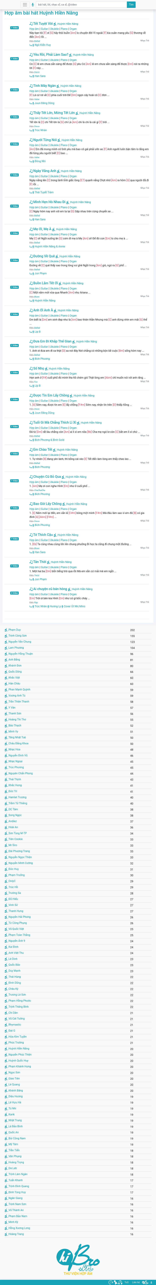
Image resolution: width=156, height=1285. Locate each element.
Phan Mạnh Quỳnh (17, 689)
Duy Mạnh (12, 970)
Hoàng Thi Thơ (15, 719)
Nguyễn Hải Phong (18, 916)
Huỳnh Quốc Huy (16, 1060)
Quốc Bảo (12, 964)
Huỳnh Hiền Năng (67, 23)
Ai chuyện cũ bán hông (48, 589)
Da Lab (11, 1168)
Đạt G (10, 1030)
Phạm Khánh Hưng (18, 1066)
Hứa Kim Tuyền (16, 1036)
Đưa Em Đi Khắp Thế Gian (50, 341)
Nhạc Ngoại (13, 761)
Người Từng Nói (43, 140)
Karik (10, 1114)
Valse (36, 99)
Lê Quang (12, 1084)
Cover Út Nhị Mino (73, 606)
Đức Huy (12, 869)
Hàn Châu (12, 683)
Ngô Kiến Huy (41, 45)
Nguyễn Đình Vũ (16, 755)
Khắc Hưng (13, 785)
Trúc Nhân (39, 130)
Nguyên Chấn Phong (19, 773)
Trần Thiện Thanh (17, 701)
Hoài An (11, 827)
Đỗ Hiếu (11, 899)
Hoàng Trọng (14, 1162)
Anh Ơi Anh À (41, 310)
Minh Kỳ (11, 1222)
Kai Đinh (11, 946)
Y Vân (10, 707)
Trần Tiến (12, 1150)
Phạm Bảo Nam (16, 1216)
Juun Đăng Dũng (43, 103)
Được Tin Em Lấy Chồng (49, 395)
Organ (73, 28)
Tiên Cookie (14, 839)
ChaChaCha (39, 490)
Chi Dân (11, 1012)
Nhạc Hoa (12, 749)
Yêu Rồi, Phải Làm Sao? (48, 55)
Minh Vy (11, 731)
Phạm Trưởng (15, 875)
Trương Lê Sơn (15, 994)
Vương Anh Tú (15, 695)
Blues (37, 296)
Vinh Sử (11, 905)
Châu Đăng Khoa (16, 743)
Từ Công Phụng (16, 922)
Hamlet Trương (15, 797)
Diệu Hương (14, 1096)
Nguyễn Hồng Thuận (19, 653)
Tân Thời (37, 562)
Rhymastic (13, 1024)
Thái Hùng (13, 976)
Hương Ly (54, 606)
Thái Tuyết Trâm (43, 192)
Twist (36, 575)
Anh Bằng (12, 659)
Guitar (44, 28)
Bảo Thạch (13, 725)
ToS (127, 1282)
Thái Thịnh (13, 779)
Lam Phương (14, 647)
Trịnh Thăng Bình (17, 1006)
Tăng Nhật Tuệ (15, 737)
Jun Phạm (39, 273)
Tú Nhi (10, 1108)
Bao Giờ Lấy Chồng (45, 504)
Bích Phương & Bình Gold (48, 439)
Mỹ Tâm (11, 1144)
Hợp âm (34, 28)
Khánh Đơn (13, 665)
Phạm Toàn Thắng (17, 935)
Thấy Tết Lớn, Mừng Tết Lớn (52, 113)
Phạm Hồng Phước (18, 1000)
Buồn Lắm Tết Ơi (43, 283)
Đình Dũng (13, 982)
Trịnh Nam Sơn (15, 1204)
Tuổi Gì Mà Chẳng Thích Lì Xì (52, 422)
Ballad (37, 41)
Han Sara (39, 76)
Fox (36, 382)
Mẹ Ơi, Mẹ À (40, 229)
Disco (37, 72)
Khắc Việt (12, 677)
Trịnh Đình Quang (17, 1186)
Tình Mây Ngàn (42, 86)
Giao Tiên (12, 1078)
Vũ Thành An (14, 1210)
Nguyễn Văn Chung (18, 641)
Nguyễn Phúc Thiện (18, 1054)
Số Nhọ (36, 368)
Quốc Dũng (13, 671)
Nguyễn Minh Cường (19, 863)
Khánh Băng (14, 1090)
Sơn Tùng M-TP (16, 833)
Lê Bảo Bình (14, 1126)
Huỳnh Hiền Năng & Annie (48, 246)
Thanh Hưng (14, 911)
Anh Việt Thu (14, 952)
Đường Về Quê (42, 256)
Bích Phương (41, 358)
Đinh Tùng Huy (15, 1192)
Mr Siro (11, 845)
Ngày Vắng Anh (42, 171)
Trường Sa (13, 893)
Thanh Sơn (13, 713)
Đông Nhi (39, 161)
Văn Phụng (13, 1156)
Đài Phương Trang (17, 851)
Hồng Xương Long (17, 1228)
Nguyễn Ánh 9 (15, 940)
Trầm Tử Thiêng (16, 803)
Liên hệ (136, 1282)
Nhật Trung (13, 1120)
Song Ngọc (13, 815)
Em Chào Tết (40, 450)
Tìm (131, 4)
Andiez (11, 821)
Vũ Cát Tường (15, 1018)
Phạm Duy (13, 629)
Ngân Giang (13, 1198)
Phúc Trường (14, 1042)
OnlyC (10, 881)
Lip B (36, 331)
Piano (64, 28)
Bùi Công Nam (15, 1138)
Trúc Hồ (11, 887)
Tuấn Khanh (14, 1180)
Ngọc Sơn (12, 1072)
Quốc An (12, 1132)
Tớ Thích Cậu (41, 535)
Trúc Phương (14, 767)
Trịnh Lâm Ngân (16, 1174)
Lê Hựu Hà (13, 1102)
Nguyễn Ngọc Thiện (18, 857)
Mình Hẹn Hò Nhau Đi (47, 202)
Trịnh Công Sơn (16, 635)
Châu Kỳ (11, 988)
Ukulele (54, 28)
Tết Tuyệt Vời (41, 24)
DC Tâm (11, 809)
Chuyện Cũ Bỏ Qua (45, 477)
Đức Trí (11, 791)
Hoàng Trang (14, 1234)
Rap (36, 602)
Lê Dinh (11, 958)
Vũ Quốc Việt (14, 928)
